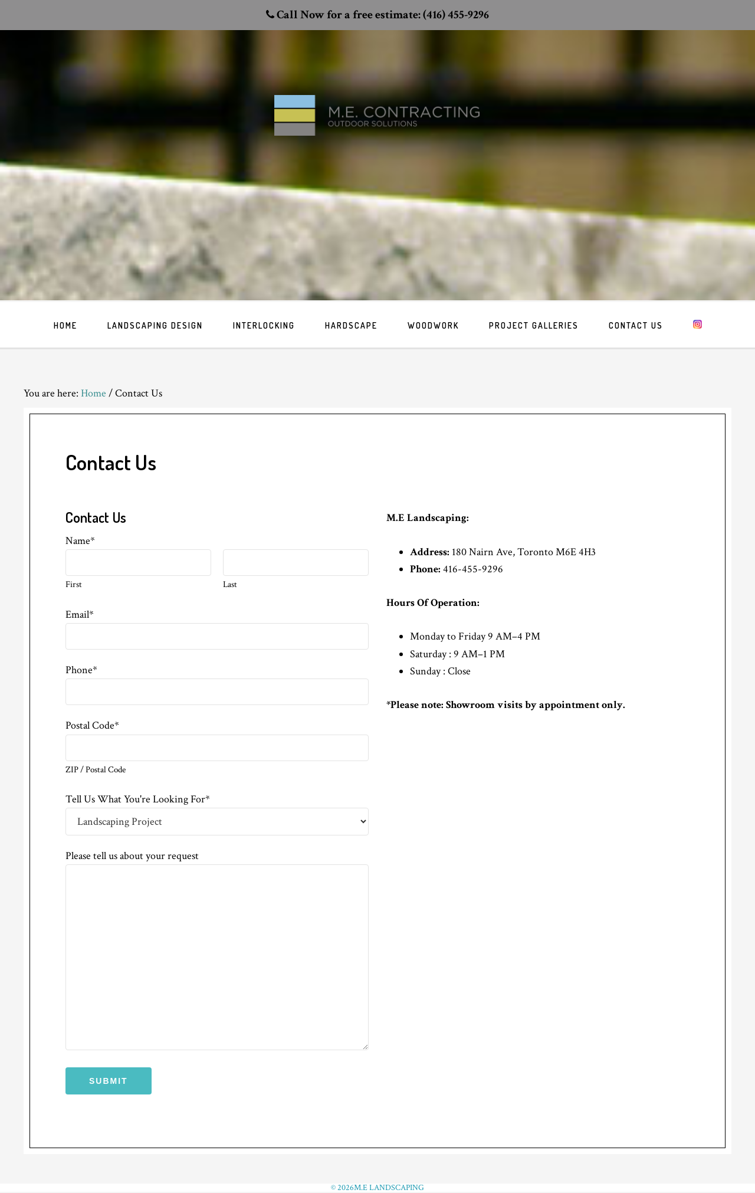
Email (79, 614)
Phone (81, 670)
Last (230, 584)
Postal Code (92, 725)
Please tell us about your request (132, 856)
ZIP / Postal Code (95, 769)
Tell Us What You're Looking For (137, 799)
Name (80, 541)
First (73, 584)
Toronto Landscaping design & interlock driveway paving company (377, 136)
